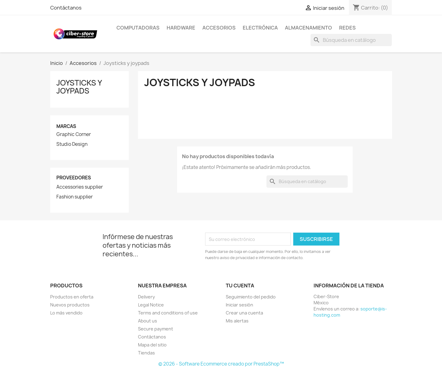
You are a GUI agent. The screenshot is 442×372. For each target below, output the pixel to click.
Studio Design (71, 144)
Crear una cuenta (244, 313)
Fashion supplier (74, 197)
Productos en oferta (71, 297)
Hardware (181, 27)
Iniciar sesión (239, 305)
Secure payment (155, 329)
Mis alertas (237, 321)
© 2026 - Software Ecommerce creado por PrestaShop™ (221, 364)
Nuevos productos (70, 305)
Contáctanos (66, 7)
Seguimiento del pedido (251, 297)
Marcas (66, 126)
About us (147, 321)
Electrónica (260, 27)
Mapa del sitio (152, 345)
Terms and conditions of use (168, 313)
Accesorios (219, 27)
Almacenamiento (308, 27)
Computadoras (138, 27)
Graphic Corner (73, 134)
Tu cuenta (240, 285)
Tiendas (146, 353)
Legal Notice (151, 305)
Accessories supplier (79, 187)
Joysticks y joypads (79, 87)
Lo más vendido (66, 313)
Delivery (146, 297)
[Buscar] (351, 40)
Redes (347, 27)
